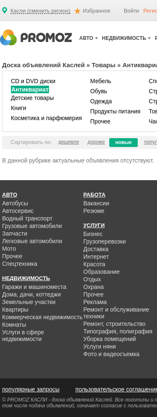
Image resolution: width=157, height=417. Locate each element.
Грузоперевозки (104, 241)
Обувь (98, 91)
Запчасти (14, 233)
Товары (104, 64)
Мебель (100, 81)
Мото (9, 248)
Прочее (100, 121)
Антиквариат (30, 89)
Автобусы (15, 203)
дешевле (68, 142)
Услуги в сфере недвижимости (23, 335)
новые (124, 142)
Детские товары (32, 97)
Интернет (96, 256)
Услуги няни (99, 346)
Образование (101, 271)
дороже (96, 142)
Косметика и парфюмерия (46, 118)
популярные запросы (30, 389)
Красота (94, 264)
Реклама (95, 302)
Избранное (97, 10)
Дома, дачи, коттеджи (31, 294)
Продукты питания (115, 111)
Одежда (101, 101)
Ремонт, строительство (114, 323)
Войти (131, 11)
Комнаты (14, 324)
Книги (18, 108)
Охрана (93, 286)
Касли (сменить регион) (40, 11)
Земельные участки (29, 302)
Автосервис (17, 210)
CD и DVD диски (33, 81)
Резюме (93, 210)
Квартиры (15, 309)
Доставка (95, 249)
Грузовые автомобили (32, 226)
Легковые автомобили (32, 241)
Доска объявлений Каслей (43, 64)
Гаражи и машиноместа (34, 286)
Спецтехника (19, 263)
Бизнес (93, 234)
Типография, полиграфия (117, 331)
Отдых (92, 279)
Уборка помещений (109, 339)
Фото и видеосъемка (111, 354)
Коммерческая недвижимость (42, 317)
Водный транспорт (27, 218)
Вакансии (96, 203)
